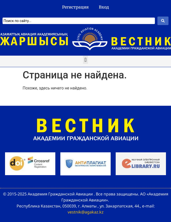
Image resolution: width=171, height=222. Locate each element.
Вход (104, 7)
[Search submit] (162, 21)
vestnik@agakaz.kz (86, 212)
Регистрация (75, 7)
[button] (85, 60)
